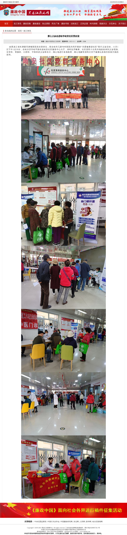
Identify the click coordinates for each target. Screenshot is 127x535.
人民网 (82, 521)
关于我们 (122, 24)
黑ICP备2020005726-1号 (92, 528)
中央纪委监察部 (40, 521)
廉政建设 (36, 24)
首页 (6, 24)
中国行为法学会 (53, 521)
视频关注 (103, 24)
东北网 (76, 521)
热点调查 (46, 24)
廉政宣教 (27, 24)
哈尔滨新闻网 (97, 521)
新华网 (88, 521)
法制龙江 (74, 24)
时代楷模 (93, 24)
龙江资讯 (17, 24)
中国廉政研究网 (66, 521)
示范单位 (113, 24)
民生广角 (55, 24)
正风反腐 (84, 24)
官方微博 (16, 2)
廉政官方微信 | (8, 2)
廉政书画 (65, 24)
